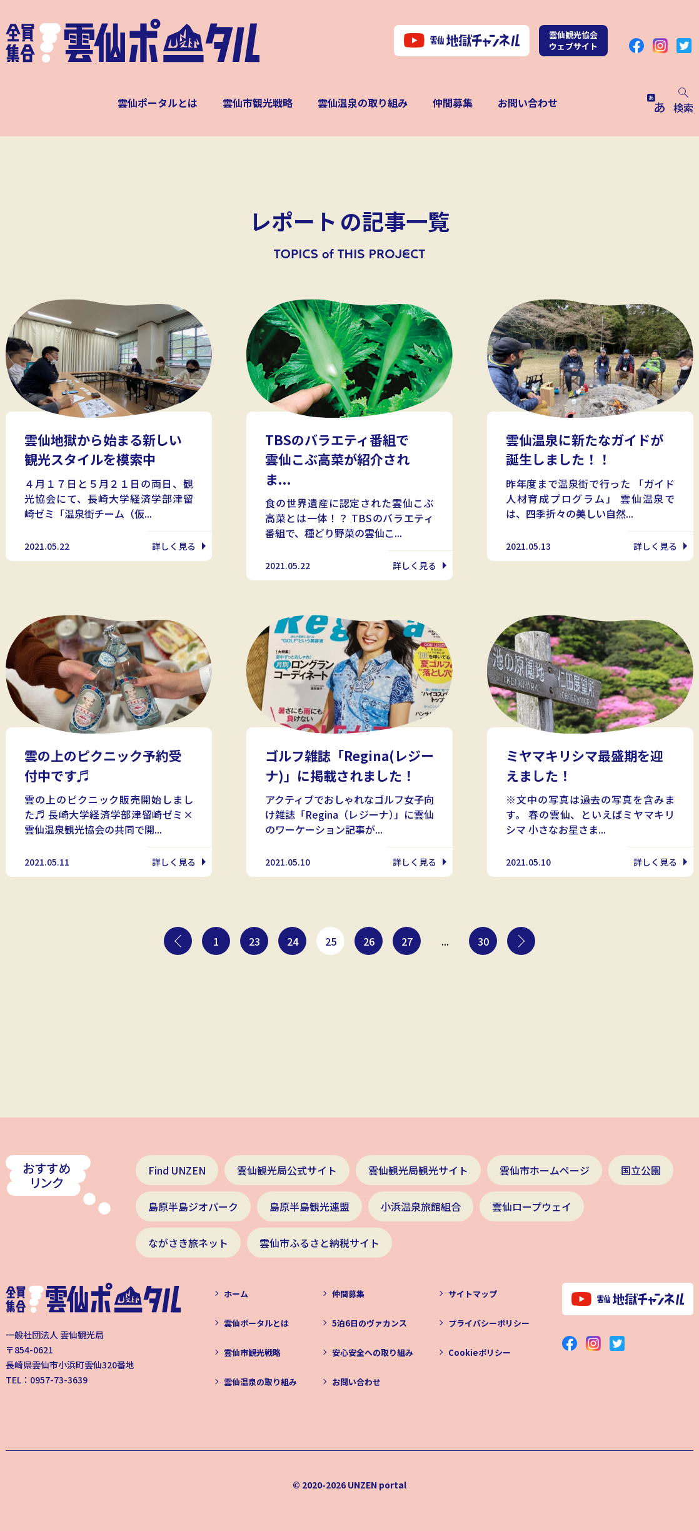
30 (483, 941)
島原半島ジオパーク (193, 1206)
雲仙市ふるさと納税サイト (319, 1242)
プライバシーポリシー (489, 1323)
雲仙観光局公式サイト (287, 1170)
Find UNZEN (177, 1170)
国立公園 (641, 1170)
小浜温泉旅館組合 (421, 1206)
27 (407, 941)
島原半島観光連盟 (309, 1206)
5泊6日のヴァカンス (369, 1323)
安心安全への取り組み (372, 1352)
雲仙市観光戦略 (258, 102)
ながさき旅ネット (188, 1242)
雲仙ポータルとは (158, 102)
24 (292, 941)
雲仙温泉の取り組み (363, 102)
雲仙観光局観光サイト (418, 1170)
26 (369, 941)
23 (254, 941)
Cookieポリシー (479, 1352)
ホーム (236, 1294)
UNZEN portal (377, 1484)
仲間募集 (453, 102)
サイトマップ (472, 1294)
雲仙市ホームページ (545, 1170)
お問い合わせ (528, 102)
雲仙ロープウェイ (531, 1206)
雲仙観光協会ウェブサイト (573, 40)
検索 (683, 101)
